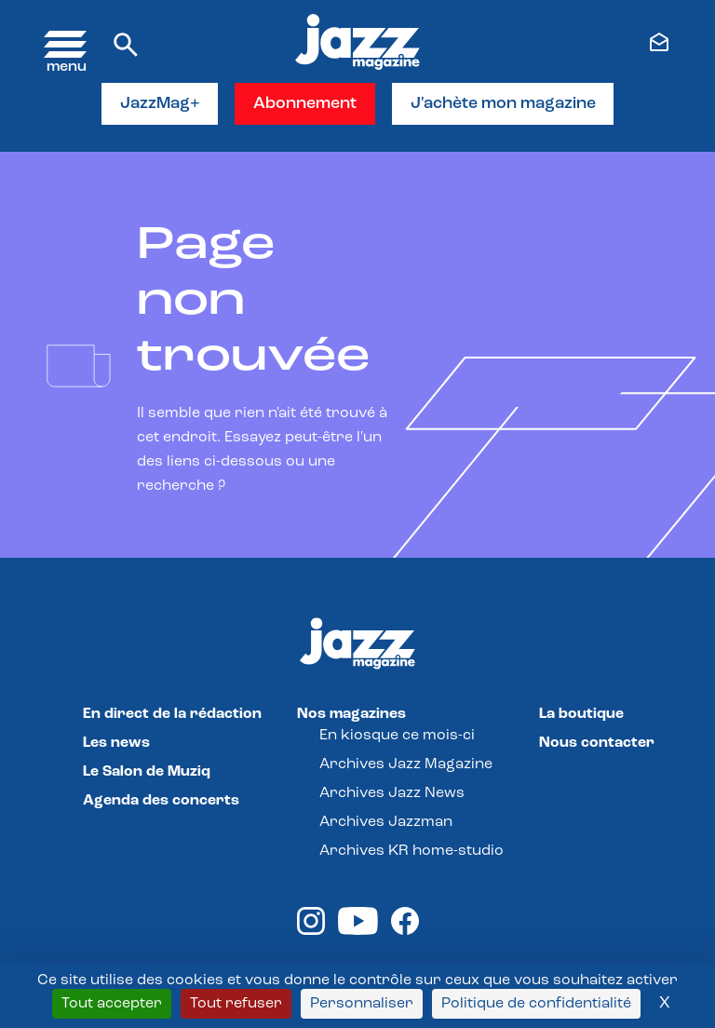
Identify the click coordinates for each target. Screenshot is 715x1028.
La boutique (581, 715)
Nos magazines (351, 715)
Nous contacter (596, 744)
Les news (116, 744)
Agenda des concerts (161, 801)
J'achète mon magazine (504, 104)
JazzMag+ (159, 104)
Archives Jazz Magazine (405, 765)
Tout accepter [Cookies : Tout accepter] (111, 1003)
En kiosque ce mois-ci (397, 736)
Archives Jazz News (392, 794)
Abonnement (306, 104)
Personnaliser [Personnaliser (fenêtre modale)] (361, 1003)
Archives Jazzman (385, 823)
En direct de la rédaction (172, 715)
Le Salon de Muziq (146, 772)
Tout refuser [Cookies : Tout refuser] (236, 1003)
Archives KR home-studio (411, 852)
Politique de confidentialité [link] (536, 1003)
